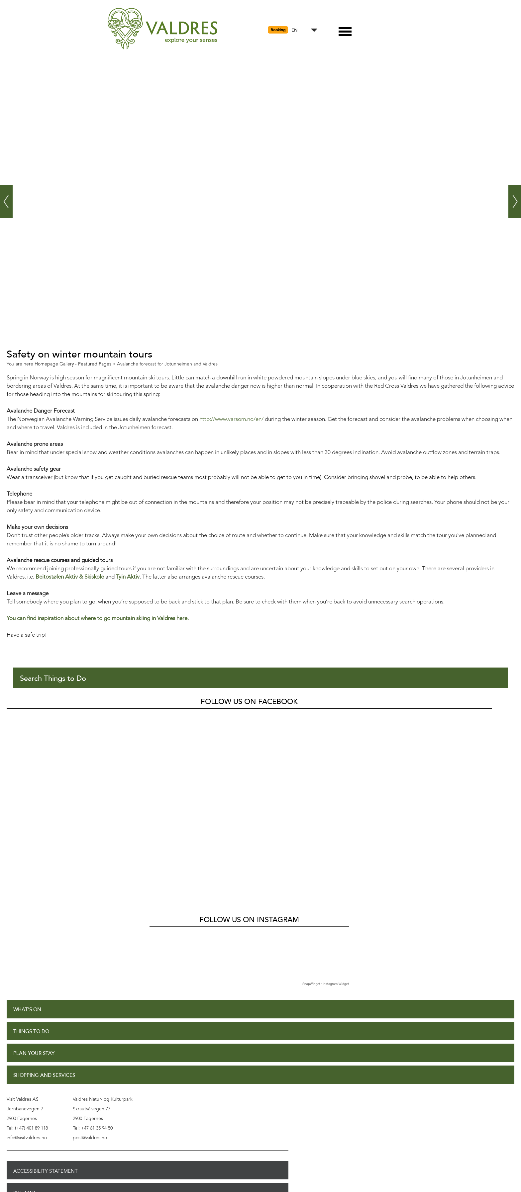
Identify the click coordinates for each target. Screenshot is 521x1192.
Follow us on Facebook (249, 701)
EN (294, 30)
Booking (277, 30)
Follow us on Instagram (249, 919)
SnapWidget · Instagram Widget (325, 984)
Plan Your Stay (33, 1053)
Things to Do (31, 1031)
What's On (27, 1009)
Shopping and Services (44, 1075)
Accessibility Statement (45, 1171)
